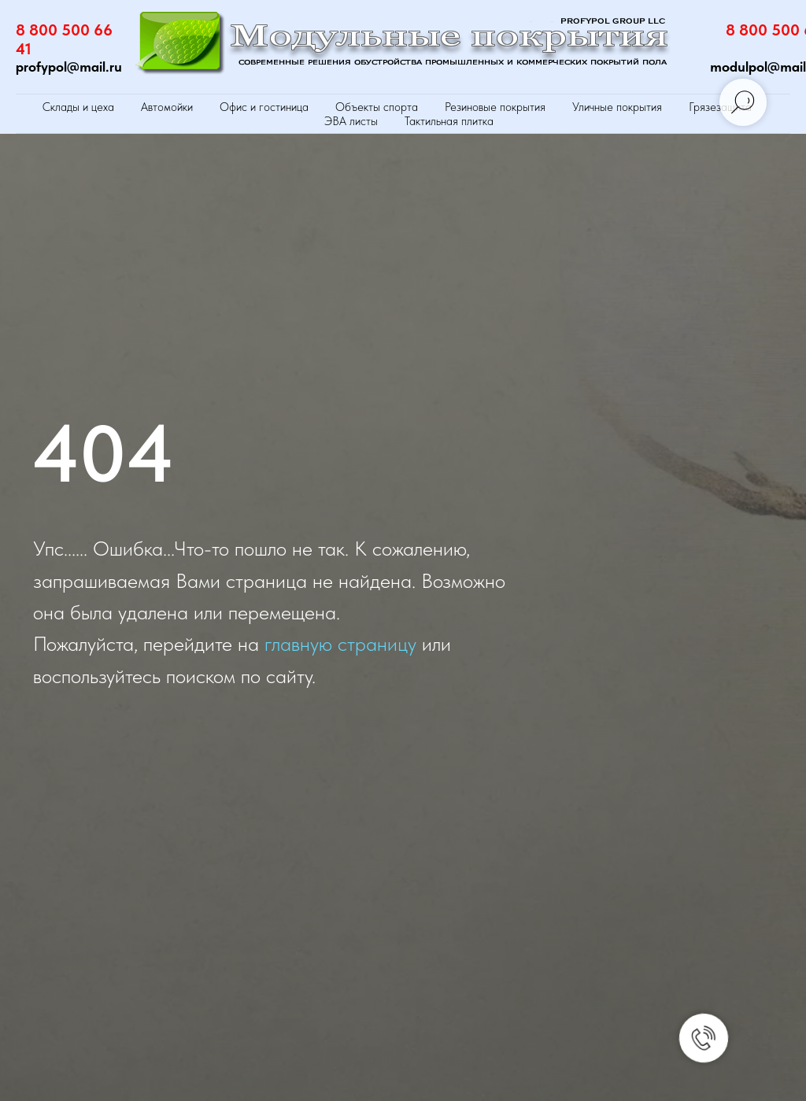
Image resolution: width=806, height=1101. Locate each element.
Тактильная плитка (449, 121)
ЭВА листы (351, 121)
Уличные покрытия (617, 107)
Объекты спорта (376, 107)
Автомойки (167, 107)
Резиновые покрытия (495, 107)
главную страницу (340, 643)
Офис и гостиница (264, 107)
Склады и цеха (78, 107)
